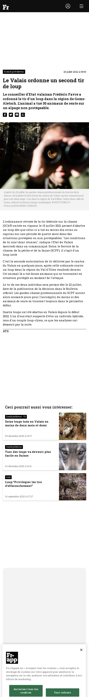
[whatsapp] (23, 115)
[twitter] (11, 115)
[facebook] (5, 115)
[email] (17, 115)
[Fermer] (81, 653)
